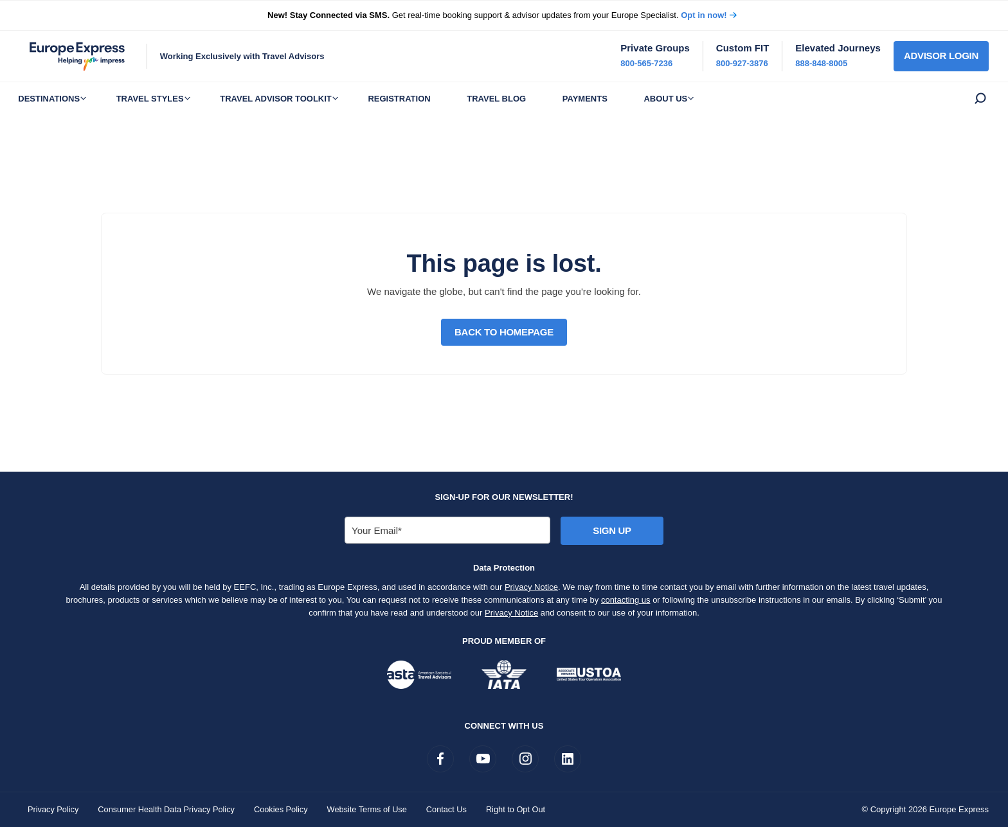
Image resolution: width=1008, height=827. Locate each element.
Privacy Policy (54, 809)
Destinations (51, 98)
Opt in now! (703, 15)
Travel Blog (518, 98)
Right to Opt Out (523, 809)
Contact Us (453, 809)
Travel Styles (157, 98)
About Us (697, 98)
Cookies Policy (285, 809)
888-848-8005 (821, 63)
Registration (415, 98)
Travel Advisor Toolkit (288, 98)
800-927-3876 (742, 63)
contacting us (626, 600)
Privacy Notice (531, 587)
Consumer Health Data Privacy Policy (169, 809)
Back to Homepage (504, 331)
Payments (611, 98)
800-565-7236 (646, 63)
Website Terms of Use (372, 809)
